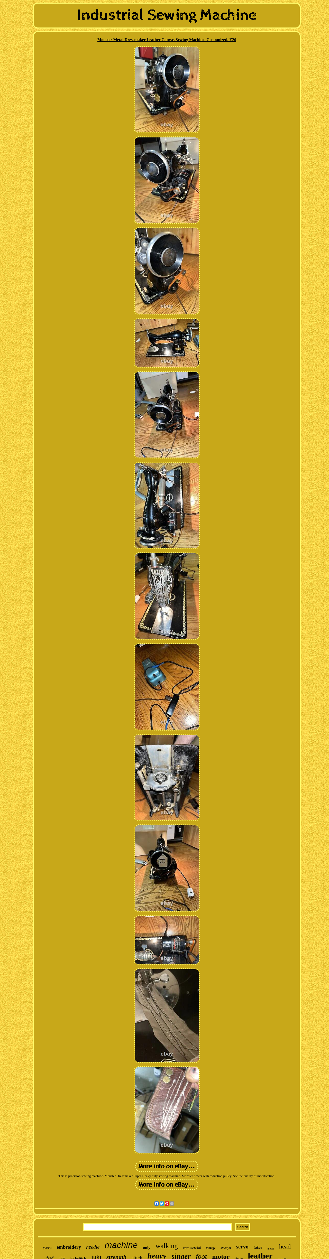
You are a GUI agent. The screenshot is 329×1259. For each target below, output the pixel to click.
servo (242, 1247)
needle (92, 1247)
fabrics (47, 1248)
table (258, 1247)
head (285, 1246)
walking (167, 1246)
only (146, 1247)
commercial (192, 1248)
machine (121, 1245)
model (271, 1248)
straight (226, 1248)
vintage (210, 1248)
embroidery (69, 1247)
